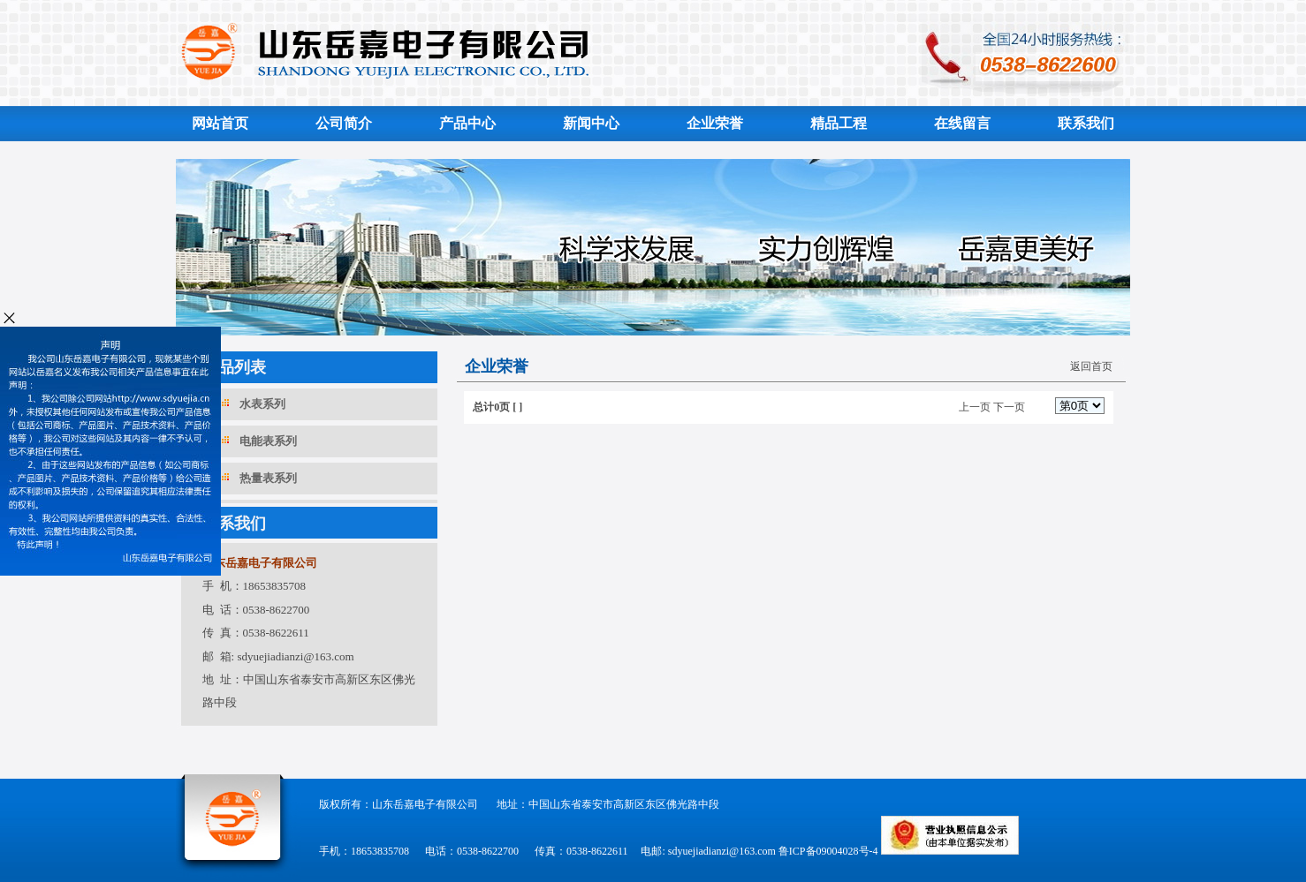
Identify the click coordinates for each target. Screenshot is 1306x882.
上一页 (975, 407)
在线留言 (962, 123)
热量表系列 (268, 478)
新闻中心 (591, 123)
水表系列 (262, 404)
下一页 (1009, 407)
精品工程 (838, 123)
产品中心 (467, 123)
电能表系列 (268, 441)
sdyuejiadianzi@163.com (295, 656)
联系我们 (1086, 123)
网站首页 (220, 123)
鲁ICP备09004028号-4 (828, 851)
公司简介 (343, 123)
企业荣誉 (715, 123)
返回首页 (1091, 366)
